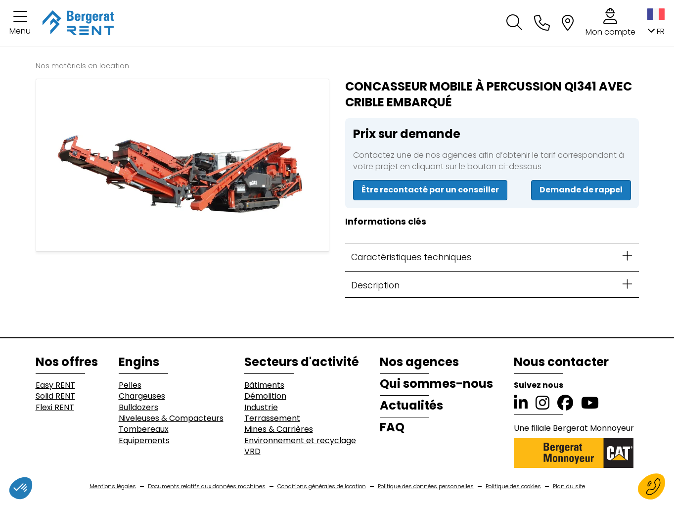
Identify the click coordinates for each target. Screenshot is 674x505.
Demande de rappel (581, 189)
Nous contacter (561, 362)
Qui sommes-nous (436, 384)
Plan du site (569, 486)
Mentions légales (113, 486)
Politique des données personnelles (426, 486)
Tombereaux (144, 429)
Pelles (130, 385)
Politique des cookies (513, 486)
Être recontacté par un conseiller (430, 189)
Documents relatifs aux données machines (207, 486)
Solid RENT (55, 396)
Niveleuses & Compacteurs (171, 418)
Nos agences (419, 362)
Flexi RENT (55, 407)
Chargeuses (142, 396)
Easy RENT (55, 385)
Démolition (265, 396)
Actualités (411, 405)
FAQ (392, 427)
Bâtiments (264, 385)
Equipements (144, 440)
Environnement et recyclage (300, 440)
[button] (20, 23)
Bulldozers (138, 407)
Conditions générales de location (321, 486)
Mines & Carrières (278, 429)
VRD (252, 451)
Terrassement (272, 418)
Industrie (261, 407)
